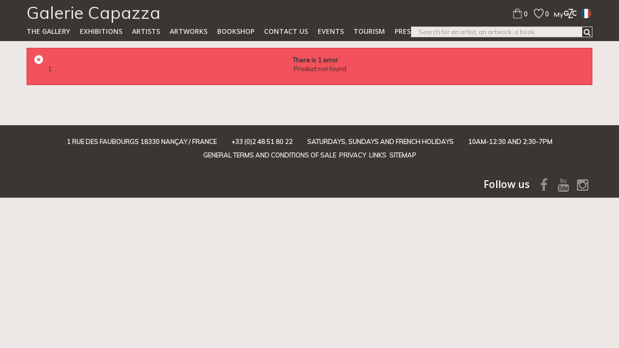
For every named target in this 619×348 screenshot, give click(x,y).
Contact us (286, 31)
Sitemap (402, 155)
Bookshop (235, 31)
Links (377, 155)
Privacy (352, 155)
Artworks (188, 31)
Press (404, 31)
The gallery (48, 31)
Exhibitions (101, 31)
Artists (146, 31)
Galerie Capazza (94, 12)
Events (331, 31)
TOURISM (369, 31)
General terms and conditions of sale (269, 155)
